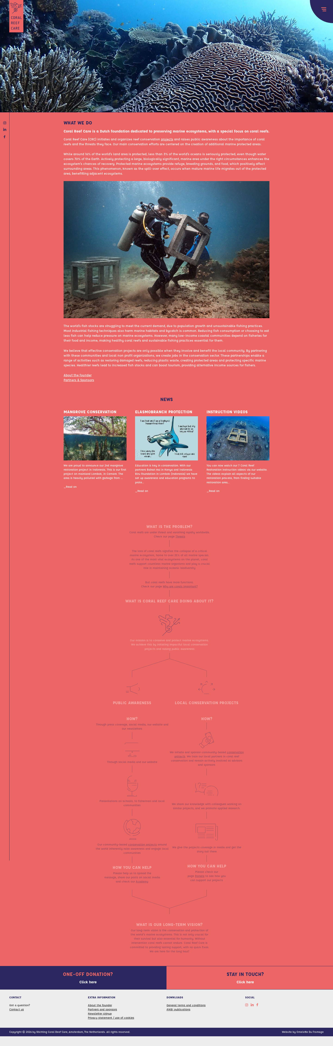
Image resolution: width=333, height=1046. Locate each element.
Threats (180, 542)
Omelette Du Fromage (310, 1033)
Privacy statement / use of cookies (111, 1019)
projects (167, 140)
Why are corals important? (180, 592)
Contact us (16, 1010)
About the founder (78, 376)
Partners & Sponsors (79, 381)
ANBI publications (178, 1010)
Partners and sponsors (102, 1010)
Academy (142, 887)
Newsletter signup (100, 1015)
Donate (199, 881)
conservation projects (142, 850)
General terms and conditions (186, 1006)
